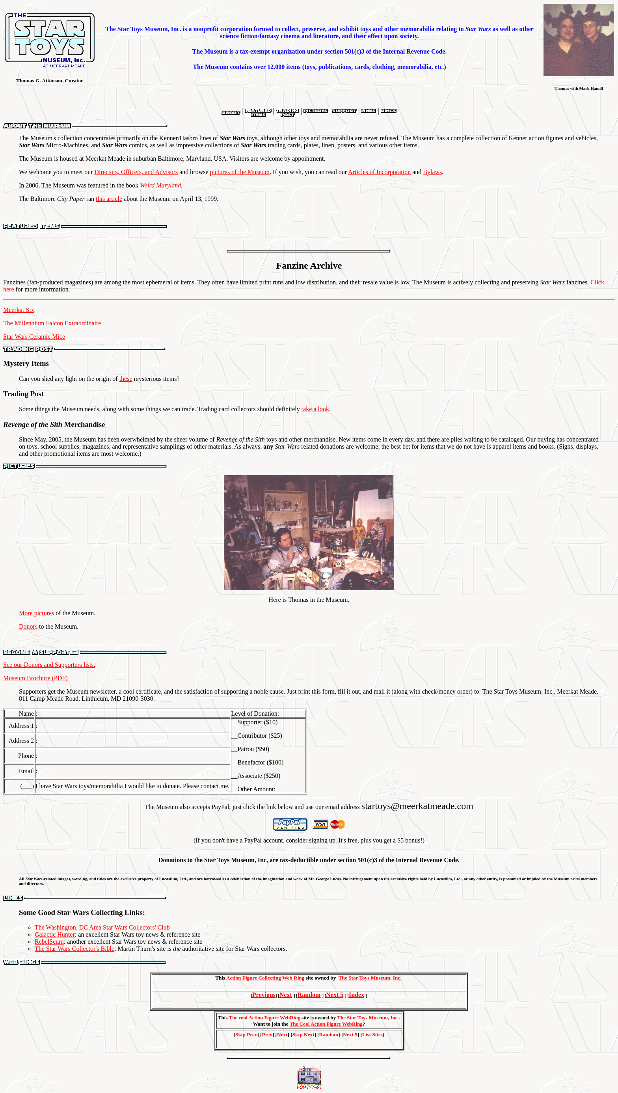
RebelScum (49, 941)
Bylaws (432, 172)
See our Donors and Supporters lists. (49, 664)
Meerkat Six (18, 309)
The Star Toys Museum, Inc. (371, 978)
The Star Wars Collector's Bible (74, 948)
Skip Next (303, 1034)
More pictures (36, 613)
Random (309, 994)
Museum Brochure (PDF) (35, 678)
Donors (28, 626)
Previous (263, 994)
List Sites (372, 1034)
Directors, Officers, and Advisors (136, 172)
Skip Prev (246, 1034)
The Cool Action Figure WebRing (326, 1024)
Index (356, 994)
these (125, 378)
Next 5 (334, 994)
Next (285, 994)
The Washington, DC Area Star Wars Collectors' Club (102, 927)
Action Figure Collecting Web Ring (265, 978)
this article (109, 198)
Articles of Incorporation (379, 172)
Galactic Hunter (55, 934)
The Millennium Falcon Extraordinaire (52, 323)
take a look (315, 409)
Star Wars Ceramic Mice (34, 336)
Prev (267, 1034)
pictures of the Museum (240, 172)
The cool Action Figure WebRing (264, 1018)
